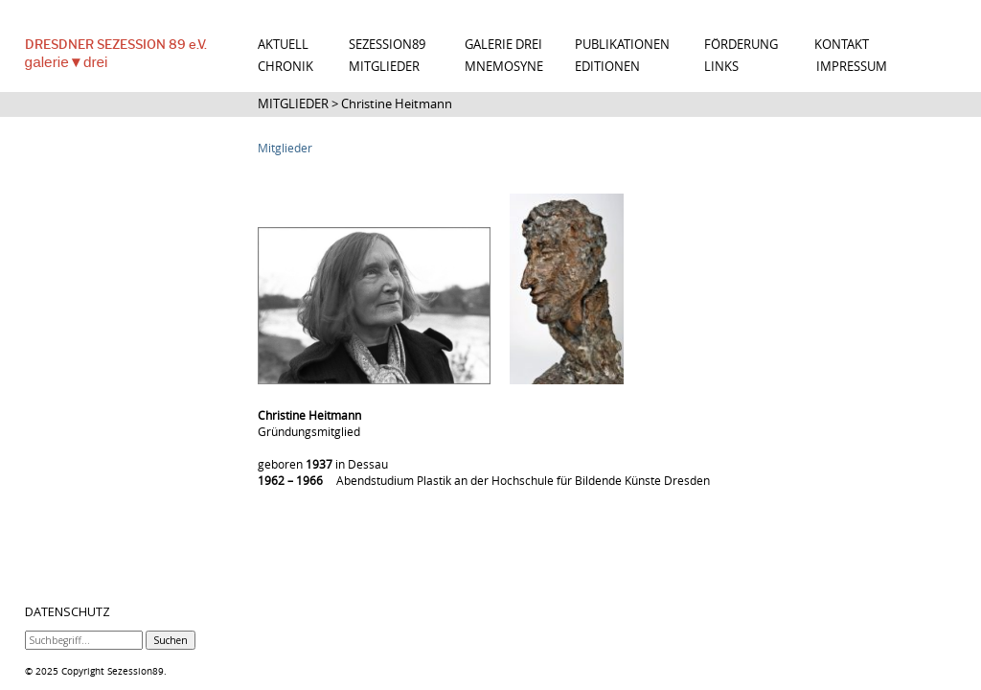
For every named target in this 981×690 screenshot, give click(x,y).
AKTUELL (283, 44)
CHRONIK (285, 66)
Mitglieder (285, 148)
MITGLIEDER (384, 66)
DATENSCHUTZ (67, 612)
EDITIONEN (607, 66)
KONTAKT (841, 44)
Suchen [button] (170, 640)
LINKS (721, 66)
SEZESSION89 (387, 44)
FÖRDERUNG (741, 44)
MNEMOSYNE (504, 66)
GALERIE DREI (503, 44)
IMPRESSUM (851, 66)
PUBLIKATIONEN (622, 44)
